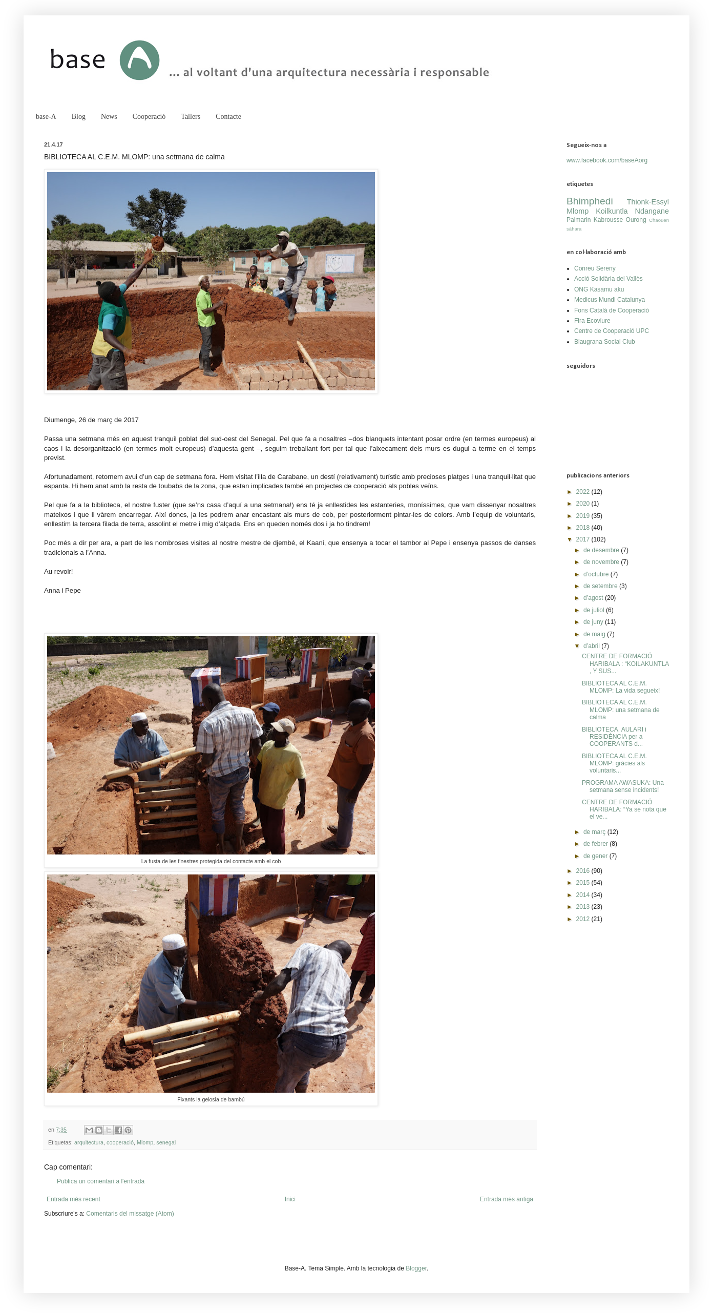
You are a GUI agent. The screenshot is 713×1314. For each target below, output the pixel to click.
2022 (584, 491)
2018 (584, 527)
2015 (584, 882)
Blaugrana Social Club (604, 341)
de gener (596, 856)
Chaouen (659, 220)
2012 (584, 919)
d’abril (592, 646)
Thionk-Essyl (648, 202)
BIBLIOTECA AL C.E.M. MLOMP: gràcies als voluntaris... (614, 764)
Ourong (636, 219)
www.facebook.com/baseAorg (607, 160)
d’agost (594, 597)
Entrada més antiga (506, 1199)
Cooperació (149, 116)
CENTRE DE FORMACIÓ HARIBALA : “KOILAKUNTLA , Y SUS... (625, 664)
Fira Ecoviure (592, 320)
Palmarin (579, 219)
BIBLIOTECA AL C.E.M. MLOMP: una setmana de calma (621, 710)
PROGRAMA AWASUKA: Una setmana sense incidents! (623, 786)
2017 (584, 539)
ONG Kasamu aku (599, 289)
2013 (584, 906)
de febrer (596, 843)
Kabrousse (608, 219)
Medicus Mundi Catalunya (609, 299)
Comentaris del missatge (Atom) (130, 1213)
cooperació (120, 1142)
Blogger (416, 1268)
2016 (584, 870)
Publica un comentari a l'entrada (100, 1181)
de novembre (602, 562)
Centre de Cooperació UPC (611, 331)
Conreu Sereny (595, 268)
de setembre (601, 586)
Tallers (190, 116)
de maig (595, 634)
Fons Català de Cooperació (611, 310)
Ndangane (652, 211)
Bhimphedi (590, 201)
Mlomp (145, 1142)
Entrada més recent (73, 1199)
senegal (166, 1142)
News (109, 116)
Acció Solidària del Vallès (608, 278)
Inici (290, 1199)
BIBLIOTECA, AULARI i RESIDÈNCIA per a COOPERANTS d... (614, 737)
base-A (46, 116)
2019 (584, 515)
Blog (79, 116)
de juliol (594, 610)
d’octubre (597, 574)
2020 (584, 503)
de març (595, 832)
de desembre (602, 550)
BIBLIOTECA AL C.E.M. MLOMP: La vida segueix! (621, 687)
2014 (584, 895)
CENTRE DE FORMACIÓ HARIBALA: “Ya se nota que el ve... (624, 810)
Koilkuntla (611, 211)
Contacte (228, 116)
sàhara (574, 229)
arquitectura (88, 1142)
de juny (594, 621)
